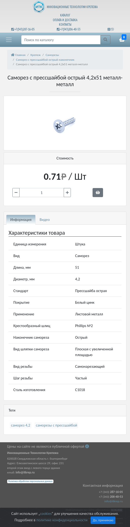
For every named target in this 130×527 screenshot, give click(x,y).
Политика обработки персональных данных (30, 481)
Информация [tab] (20, 219)
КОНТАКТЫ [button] (65, 25)
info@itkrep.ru (113, 501)
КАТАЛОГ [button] (65, 15)
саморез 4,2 (20, 425)
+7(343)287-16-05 (25, 29)
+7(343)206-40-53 (70, 29)
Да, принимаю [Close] (103, 520)
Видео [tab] (45, 219)
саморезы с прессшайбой (56, 425)
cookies (46, 513)
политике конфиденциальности (61, 520)
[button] (9, 40)
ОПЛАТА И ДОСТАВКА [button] (65, 20)
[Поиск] (61, 39)
